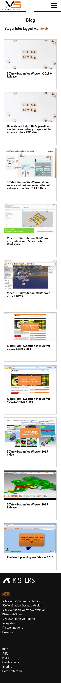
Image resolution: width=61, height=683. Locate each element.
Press (5, 658)
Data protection (12, 671)
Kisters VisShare (12, 614)
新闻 (5, 653)
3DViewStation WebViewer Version (24, 610)
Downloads (9, 632)
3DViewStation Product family (21, 601)
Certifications (10, 662)
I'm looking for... (12, 627)
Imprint (7, 666)
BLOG (5, 649)
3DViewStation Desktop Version (22, 605)
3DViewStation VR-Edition (18, 619)
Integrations (10, 623)
